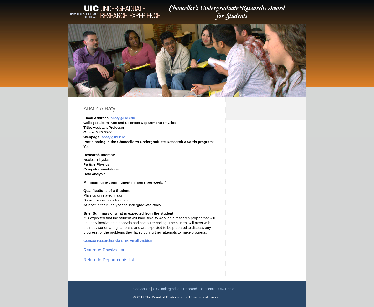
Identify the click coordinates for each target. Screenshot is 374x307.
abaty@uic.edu (123, 118)
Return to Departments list (108, 259)
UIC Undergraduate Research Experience (184, 289)
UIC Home (226, 289)
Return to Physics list (103, 250)
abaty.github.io (113, 137)
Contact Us (141, 289)
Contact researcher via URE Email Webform (118, 241)
